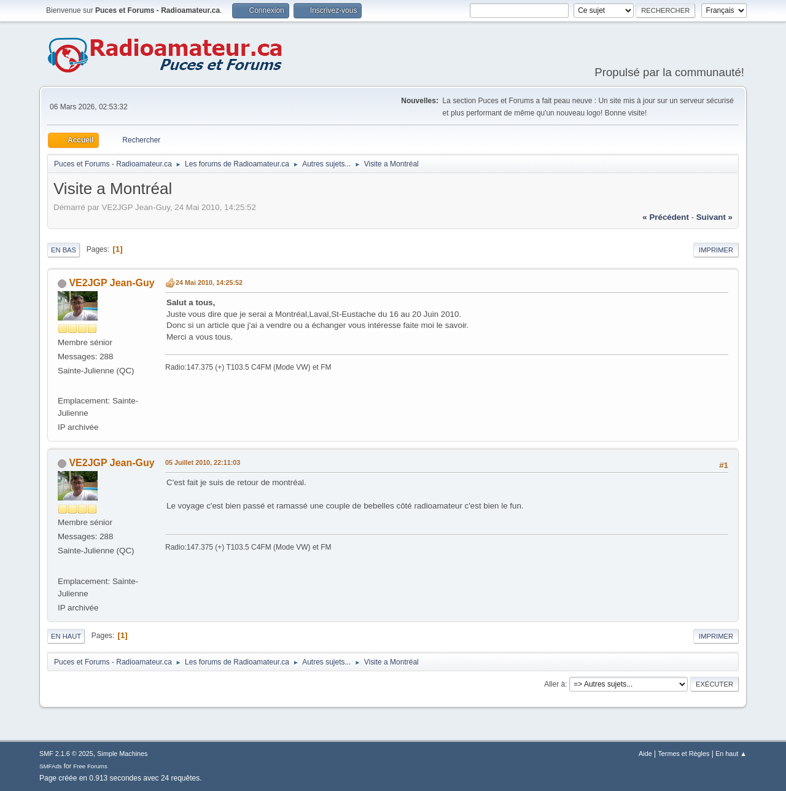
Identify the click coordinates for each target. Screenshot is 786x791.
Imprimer (716, 250)
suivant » (714, 217)
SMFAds (50, 766)
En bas (63, 250)
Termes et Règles (683, 753)
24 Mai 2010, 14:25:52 (209, 282)
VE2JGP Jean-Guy (111, 283)
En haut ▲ (731, 753)
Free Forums (90, 766)
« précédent (665, 217)
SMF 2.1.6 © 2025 (66, 753)
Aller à (554, 684)
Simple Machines (122, 753)
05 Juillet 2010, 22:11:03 (202, 462)
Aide (645, 753)
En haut (66, 636)
